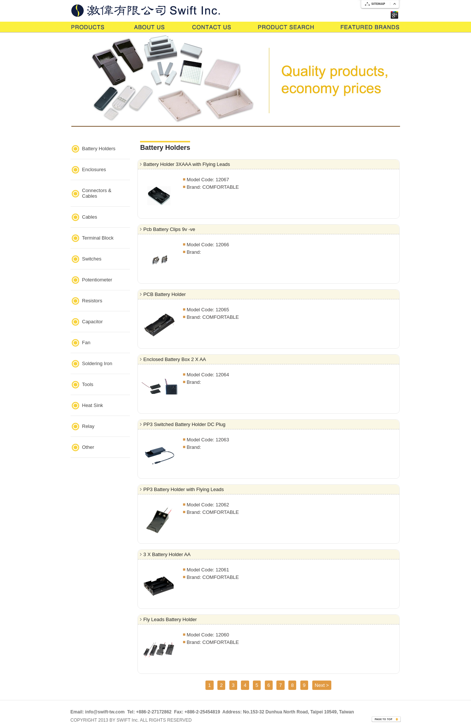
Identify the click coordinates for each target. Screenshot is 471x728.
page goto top (386, 719)
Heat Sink (92, 405)
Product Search (286, 26)
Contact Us (211, 26)
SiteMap (379, 5)
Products (90, 26)
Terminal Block (98, 238)
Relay (88, 426)
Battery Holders (99, 148)
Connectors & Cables (97, 193)
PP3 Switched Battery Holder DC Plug (184, 424)
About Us (150, 26)
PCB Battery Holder (164, 294)
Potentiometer (97, 280)
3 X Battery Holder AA (166, 554)
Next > (322, 685)
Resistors (92, 300)
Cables (89, 217)
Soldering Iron (97, 363)
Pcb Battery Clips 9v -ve (169, 229)
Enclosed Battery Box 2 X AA (174, 359)
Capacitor (92, 321)
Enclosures (94, 169)
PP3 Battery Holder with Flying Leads (183, 489)
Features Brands (370, 26)
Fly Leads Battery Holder (170, 619)
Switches (92, 259)
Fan (86, 342)
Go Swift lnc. (158, 8)
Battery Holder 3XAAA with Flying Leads (186, 164)
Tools (87, 384)
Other (88, 447)
